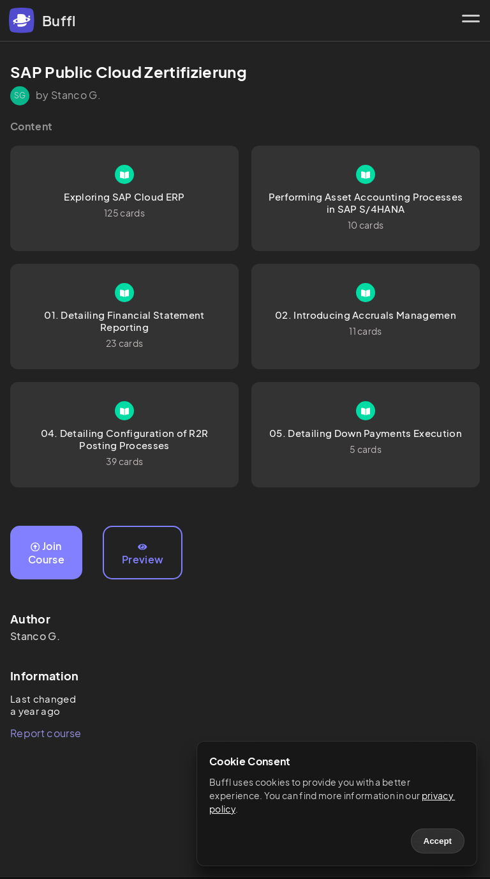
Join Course (46, 552)
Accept (438, 841)
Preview (142, 554)
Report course (45, 733)
